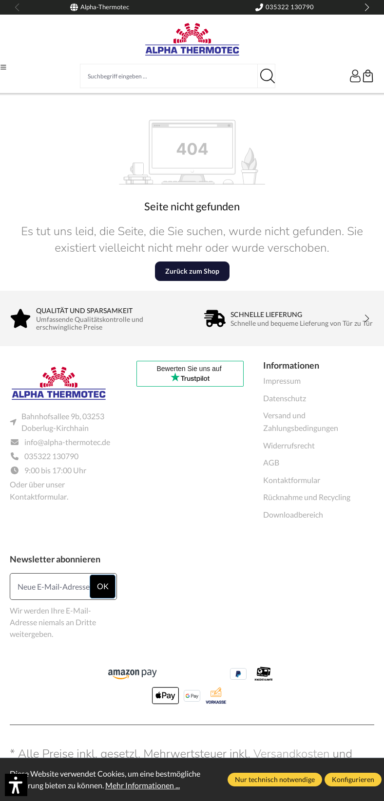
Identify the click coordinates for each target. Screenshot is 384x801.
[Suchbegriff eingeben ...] (169, 76)
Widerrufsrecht (289, 445)
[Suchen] (266, 76)
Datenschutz (284, 398)
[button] (16, 785)
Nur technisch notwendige (275, 779)
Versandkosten (291, 754)
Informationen (291, 365)
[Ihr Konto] (355, 76)
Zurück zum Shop (192, 271)
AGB (271, 462)
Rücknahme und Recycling (306, 497)
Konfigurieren (353, 779)
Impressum (282, 380)
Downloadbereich (293, 514)
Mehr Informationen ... (142, 785)
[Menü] (3, 67)
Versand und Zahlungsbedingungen (300, 421)
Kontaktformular (38, 496)
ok (103, 586)
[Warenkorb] (368, 76)
